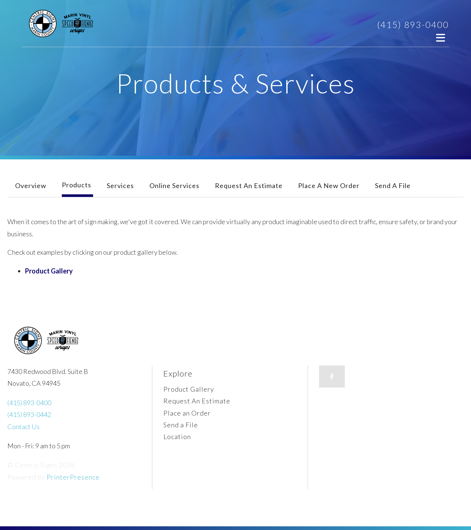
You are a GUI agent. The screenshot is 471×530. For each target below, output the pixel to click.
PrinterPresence (73, 477)
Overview (30, 185)
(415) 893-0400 (413, 24)
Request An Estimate (249, 185)
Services (120, 185)
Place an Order (187, 413)
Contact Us (23, 427)
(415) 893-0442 (29, 414)
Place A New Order (329, 185)
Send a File (180, 425)
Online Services (174, 185)
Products (76, 185)
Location (177, 436)
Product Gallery (49, 271)
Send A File (393, 185)
